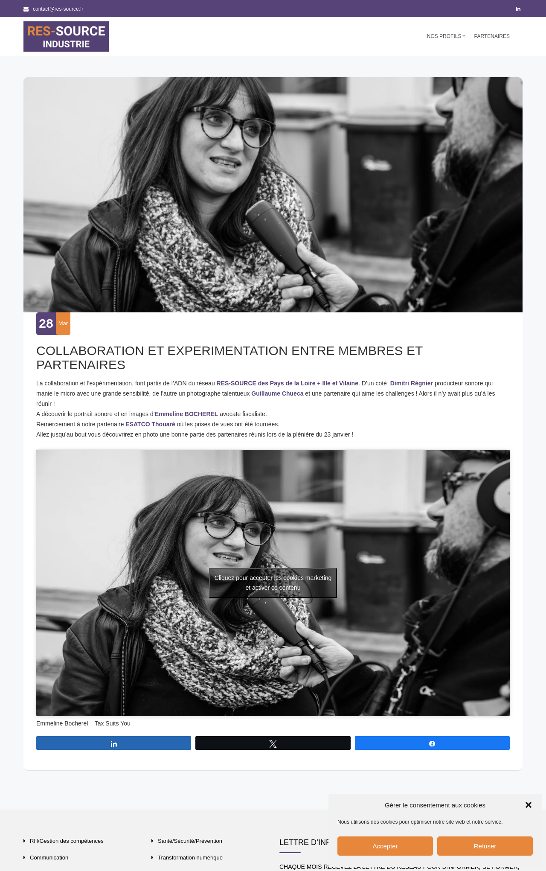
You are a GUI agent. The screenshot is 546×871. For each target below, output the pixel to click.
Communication (49, 857)
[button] (528, 805)
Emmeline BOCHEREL (186, 414)
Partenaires (492, 36)
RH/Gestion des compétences (67, 841)
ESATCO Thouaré (150, 424)
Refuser (485, 846)
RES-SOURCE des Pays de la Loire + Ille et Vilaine (287, 383)
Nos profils (444, 36)
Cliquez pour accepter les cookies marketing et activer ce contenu (273, 582)
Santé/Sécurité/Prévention (190, 841)
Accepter (385, 846)
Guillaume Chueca (277, 393)
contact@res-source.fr (53, 9)
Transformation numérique (190, 857)
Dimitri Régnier (411, 383)
